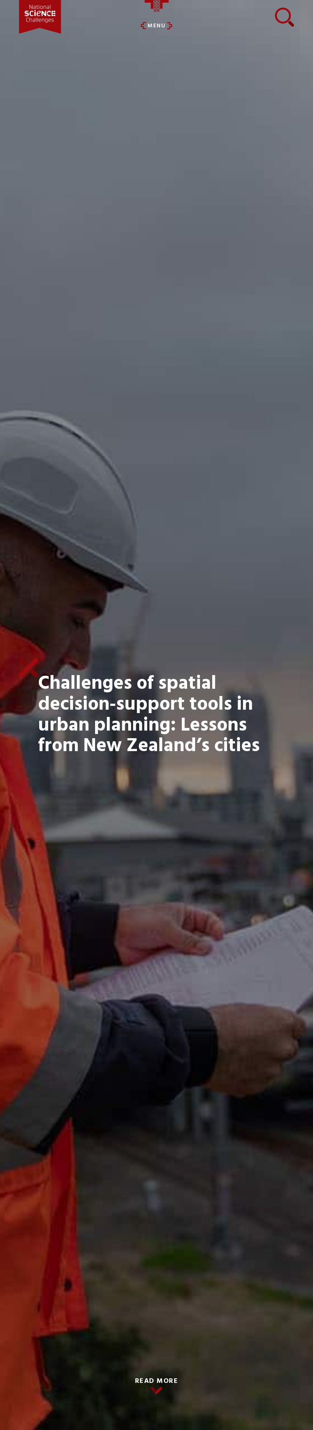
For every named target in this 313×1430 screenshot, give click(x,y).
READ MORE (156, 1381)
